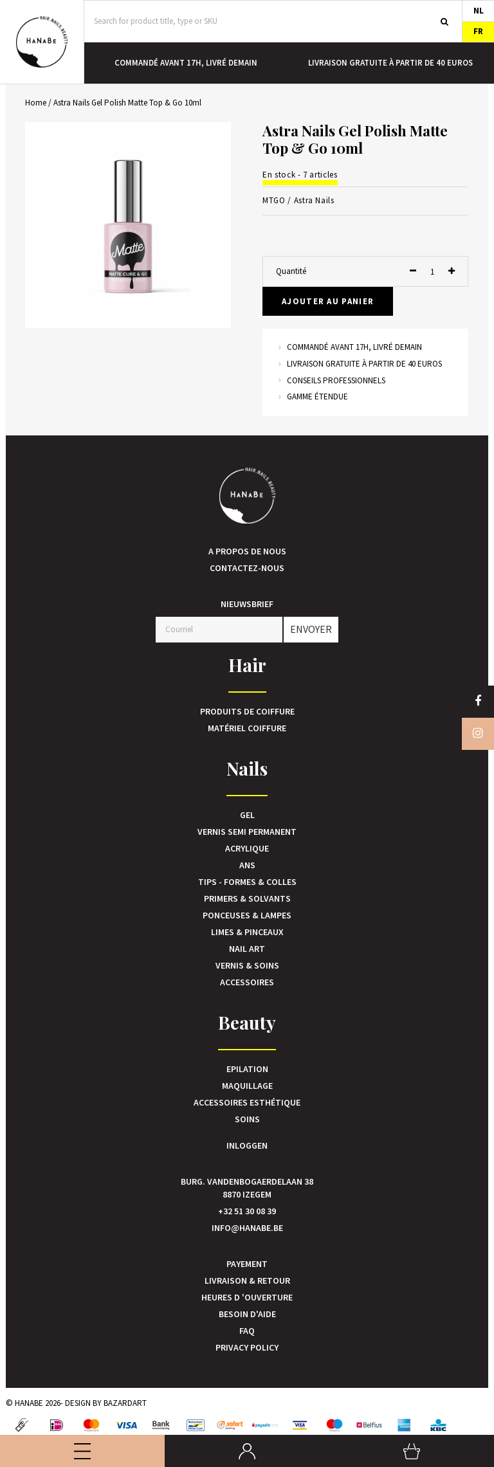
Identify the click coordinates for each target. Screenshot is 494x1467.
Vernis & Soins (247, 965)
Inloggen (247, 1145)
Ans (247, 865)
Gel (247, 815)
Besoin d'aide (247, 1314)
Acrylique (247, 848)
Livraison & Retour (247, 1280)
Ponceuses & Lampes (247, 915)
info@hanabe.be (247, 1228)
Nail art (247, 948)
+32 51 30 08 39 (247, 1211)
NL (478, 10)
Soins (247, 1119)
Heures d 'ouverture (247, 1297)
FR (478, 31)
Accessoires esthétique (247, 1102)
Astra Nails (314, 200)
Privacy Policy (247, 1347)
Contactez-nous (247, 568)
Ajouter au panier (328, 301)
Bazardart (125, 1403)
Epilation (247, 1069)
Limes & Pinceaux (247, 932)
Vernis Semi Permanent (247, 831)
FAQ (247, 1330)
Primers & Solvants (247, 898)
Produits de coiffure (247, 711)
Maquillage (247, 1085)
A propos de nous (247, 551)
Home (35, 102)
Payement (247, 1264)
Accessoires (247, 982)
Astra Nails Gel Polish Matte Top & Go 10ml (127, 102)
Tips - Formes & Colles (247, 882)
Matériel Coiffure (247, 728)
